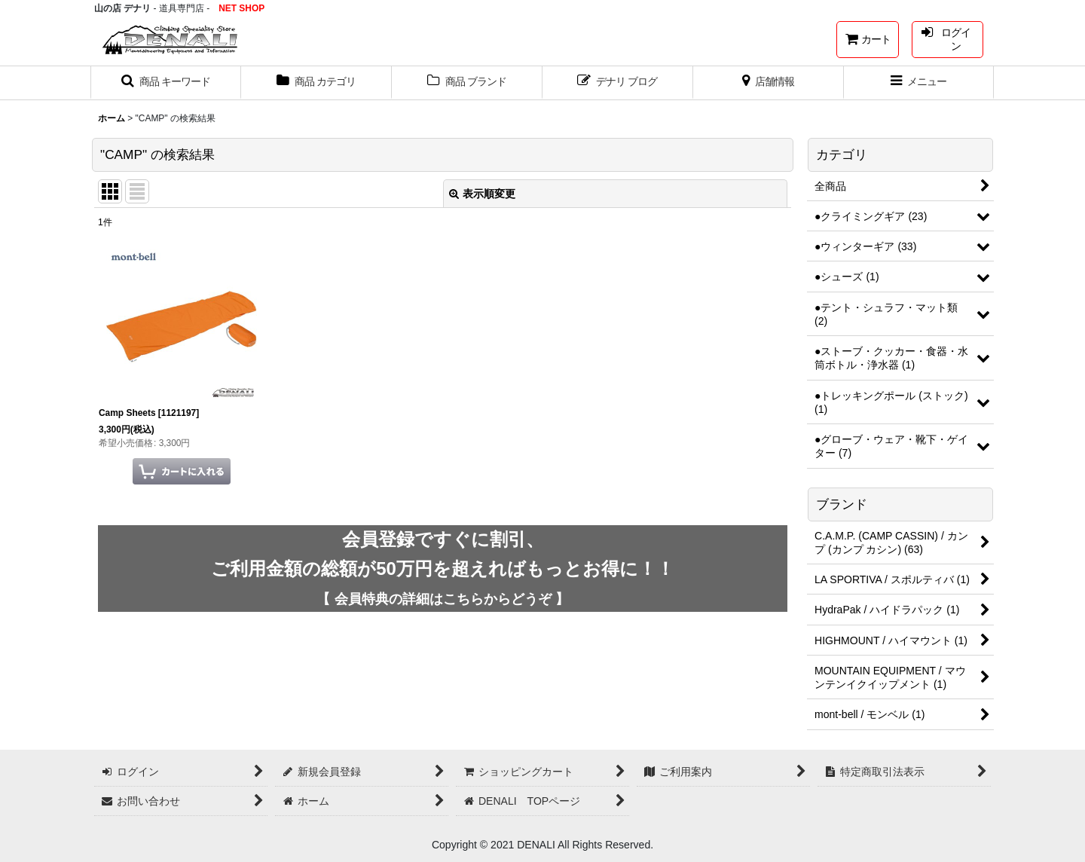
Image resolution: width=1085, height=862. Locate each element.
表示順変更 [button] (482, 194)
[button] (165, 82)
